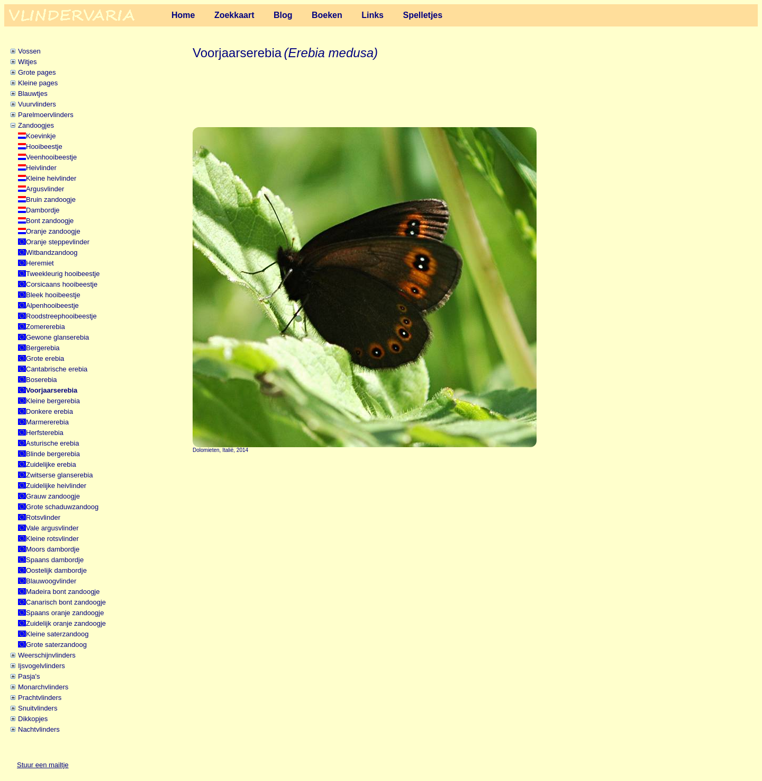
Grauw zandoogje (53, 496)
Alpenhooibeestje (52, 305)
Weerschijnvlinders (47, 655)
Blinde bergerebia (53, 454)
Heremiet (40, 263)
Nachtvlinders (39, 729)
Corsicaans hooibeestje (61, 284)
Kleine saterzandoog (57, 634)
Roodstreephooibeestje (61, 316)
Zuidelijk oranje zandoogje (66, 623)
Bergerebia (43, 348)
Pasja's (29, 676)
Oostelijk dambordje (56, 570)
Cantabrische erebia (56, 369)
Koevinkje (41, 136)
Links (372, 15)
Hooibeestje (44, 146)
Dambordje (43, 210)
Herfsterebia (45, 433)
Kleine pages (38, 83)
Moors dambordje (52, 549)
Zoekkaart (234, 15)
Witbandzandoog (52, 252)
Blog (283, 15)
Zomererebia (45, 327)
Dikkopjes (33, 719)
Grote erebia (45, 358)
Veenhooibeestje (51, 157)
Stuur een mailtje (43, 765)
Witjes (27, 62)
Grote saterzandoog (56, 645)
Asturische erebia (52, 443)
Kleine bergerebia (53, 401)
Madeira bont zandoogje (63, 592)
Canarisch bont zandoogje (66, 602)
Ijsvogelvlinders (41, 666)
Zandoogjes (36, 125)
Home (183, 15)
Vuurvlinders (37, 104)
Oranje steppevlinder (57, 242)
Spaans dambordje (55, 560)
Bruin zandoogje (51, 199)
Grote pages (37, 72)
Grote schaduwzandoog (62, 507)
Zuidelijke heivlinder (56, 486)
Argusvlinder (45, 189)
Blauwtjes (33, 93)
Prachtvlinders (39, 698)
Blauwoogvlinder (51, 581)
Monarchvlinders (43, 687)
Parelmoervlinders (46, 115)
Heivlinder (41, 168)
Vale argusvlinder (52, 528)
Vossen (29, 51)
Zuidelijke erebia (51, 464)
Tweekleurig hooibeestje (62, 274)
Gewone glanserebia (57, 337)
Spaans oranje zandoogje (65, 613)
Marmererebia (47, 422)
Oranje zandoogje (53, 231)
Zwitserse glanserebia (59, 475)
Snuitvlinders (37, 708)
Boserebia (41, 380)
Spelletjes (422, 15)
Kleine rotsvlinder (52, 539)
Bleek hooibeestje (53, 295)
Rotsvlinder (43, 517)
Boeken (327, 15)
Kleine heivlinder (51, 178)
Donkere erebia (49, 411)
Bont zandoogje (50, 221)
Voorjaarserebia (51, 390)
